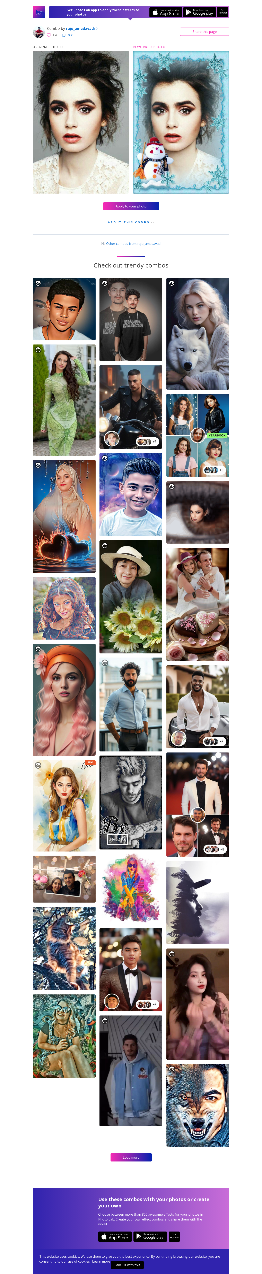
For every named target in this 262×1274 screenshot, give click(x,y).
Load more (131, 1157)
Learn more (101, 1261)
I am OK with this (127, 1265)
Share (205, 31)
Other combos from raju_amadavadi (131, 243)
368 (67, 34)
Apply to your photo (131, 206)
